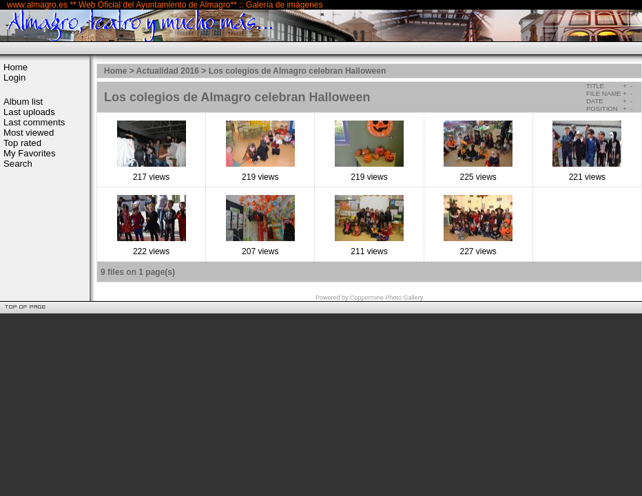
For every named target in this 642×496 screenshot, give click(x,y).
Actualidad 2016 (167, 71)
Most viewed (28, 132)
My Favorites (29, 153)
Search (17, 163)
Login (14, 77)
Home (15, 67)
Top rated (22, 143)
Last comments (34, 122)
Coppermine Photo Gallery (386, 297)
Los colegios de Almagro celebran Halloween (297, 71)
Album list (23, 101)
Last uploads (29, 112)
